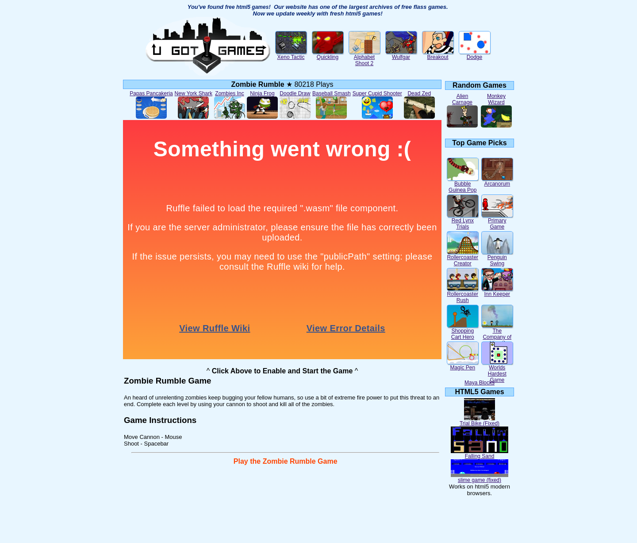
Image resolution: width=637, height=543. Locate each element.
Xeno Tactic (291, 54)
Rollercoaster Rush (463, 294)
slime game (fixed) (479, 477)
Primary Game (497, 221)
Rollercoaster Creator (463, 258)
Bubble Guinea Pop (463, 184)
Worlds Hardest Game (497, 371)
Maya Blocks (479, 383)
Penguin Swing (497, 258)
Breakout (438, 54)
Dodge (475, 54)
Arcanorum (497, 181)
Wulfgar (401, 54)
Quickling (328, 54)
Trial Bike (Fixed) (479, 421)
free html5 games (247, 7)
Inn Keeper (497, 291)
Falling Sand (479, 453)
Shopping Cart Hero (463, 331)
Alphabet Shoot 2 (364, 57)
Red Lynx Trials (463, 221)
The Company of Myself (497, 334)
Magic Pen (463, 365)
